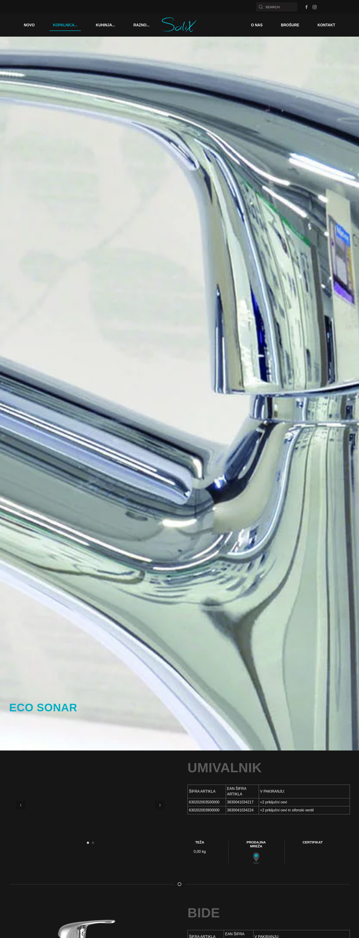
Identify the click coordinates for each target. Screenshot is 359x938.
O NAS (257, 25)
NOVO (29, 25)
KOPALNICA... (65, 25)
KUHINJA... (105, 25)
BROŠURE (290, 25)
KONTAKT (326, 25)
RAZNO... (141, 25)
